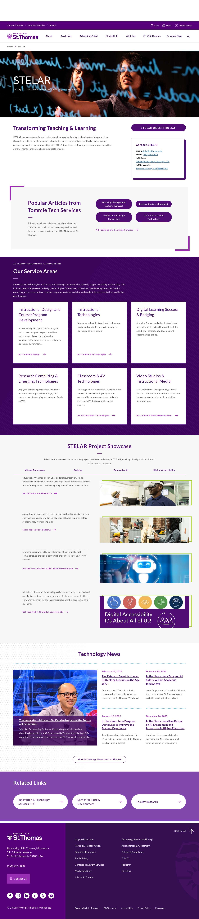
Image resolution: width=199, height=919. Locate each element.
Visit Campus (153, 36)
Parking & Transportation (88, 845)
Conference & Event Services (89, 864)
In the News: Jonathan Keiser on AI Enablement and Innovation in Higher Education (165, 724)
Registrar (126, 864)
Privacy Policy (144, 908)
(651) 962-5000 (16, 866)
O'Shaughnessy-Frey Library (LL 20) (152, 161)
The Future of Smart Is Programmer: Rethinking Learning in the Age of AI (121, 680)
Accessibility (127, 908)
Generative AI (121, 470)
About (49, 36)
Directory (126, 871)
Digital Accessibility (164, 470)
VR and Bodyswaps (35, 470)
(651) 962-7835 (150, 154)
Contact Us (18, 878)
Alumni (52, 25)
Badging (78, 470)
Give (156, 25)
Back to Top (184, 831)
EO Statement (110, 908)
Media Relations (83, 871)
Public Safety (81, 858)
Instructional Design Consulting (114, 217)
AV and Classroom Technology (153, 217)
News (168, 25)
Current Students (15, 25)
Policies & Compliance (133, 852)
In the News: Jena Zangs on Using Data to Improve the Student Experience (118, 724)
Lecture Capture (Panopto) (153, 204)
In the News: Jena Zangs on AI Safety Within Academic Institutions (164, 680)
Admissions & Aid (89, 36)
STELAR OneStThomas (158, 127)
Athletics (130, 36)
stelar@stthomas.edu (152, 151)
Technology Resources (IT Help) (137, 839)
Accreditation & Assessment (136, 845)
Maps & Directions (84, 839)
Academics (65, 36)
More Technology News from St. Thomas (99, 759)
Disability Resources (85, 852)
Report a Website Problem (87, 908)
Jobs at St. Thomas (84, 877)
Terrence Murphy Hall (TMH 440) (152, 168)
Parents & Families (36, 25)
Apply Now (176, 36)
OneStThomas (185, 25)
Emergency (160, 908)
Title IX (125, 858)
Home (10, 46)
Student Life (112, 36)
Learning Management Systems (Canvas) (114, 204)
